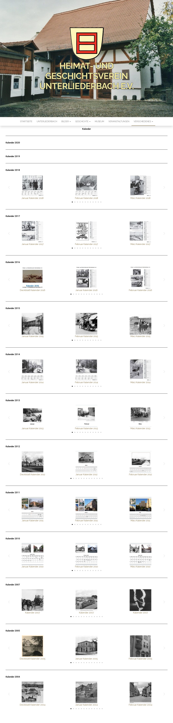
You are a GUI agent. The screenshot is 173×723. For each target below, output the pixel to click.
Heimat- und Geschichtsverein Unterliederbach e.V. (86, 76)
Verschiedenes (143, 121)
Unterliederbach (47, 121)
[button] (9, 187)
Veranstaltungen (118, 121)
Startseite (26, 121)
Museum (99, 121)
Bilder (66, 121)
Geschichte (82, 121)
